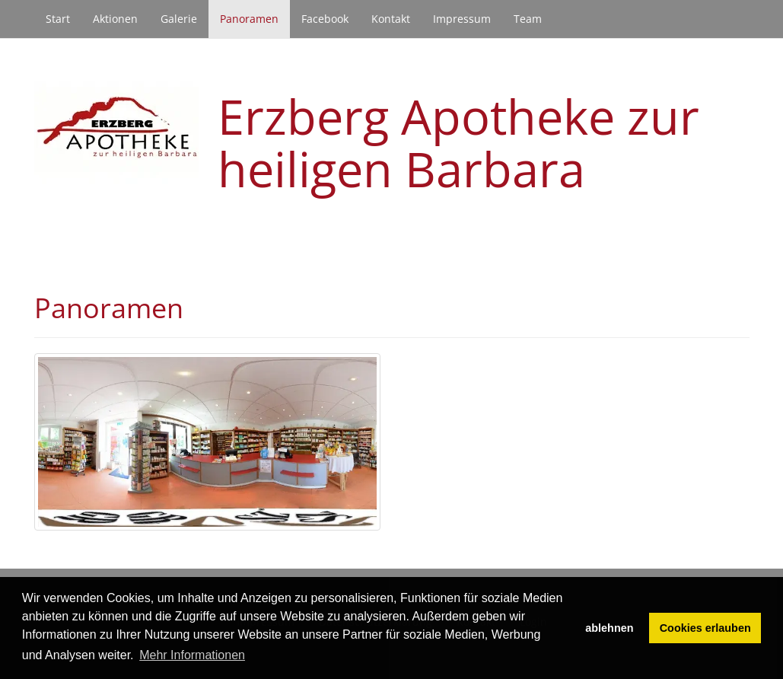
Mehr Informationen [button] (192, 655)
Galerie (179, 18)
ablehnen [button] (609, 628)
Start (58, 18)
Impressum (462, 18)
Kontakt (390, 18)
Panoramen (249, 18)
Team (528, 18)
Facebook (325, 18)
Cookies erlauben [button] (705, 628)
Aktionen (115, 18)
